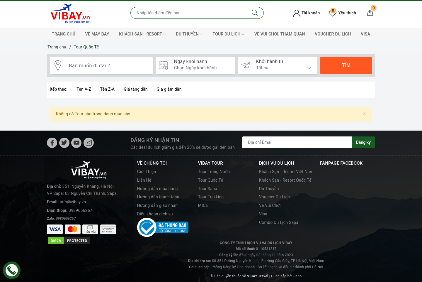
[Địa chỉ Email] (297, 142)
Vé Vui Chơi (270, 205)
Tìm (346, 65)
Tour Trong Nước (214, 171)
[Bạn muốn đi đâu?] (108, 65)
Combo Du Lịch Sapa (278, 222)
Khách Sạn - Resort (142, 34)
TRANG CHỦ (63, 34)
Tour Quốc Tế (210, 180)
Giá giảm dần (166, 89)
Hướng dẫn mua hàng (157, 188)
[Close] (364, 113)
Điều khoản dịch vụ (155, 214)
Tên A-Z (80, 89)
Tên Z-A (104, 89)
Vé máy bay (97, 34)
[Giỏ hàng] (370, 13)
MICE (203, 205)
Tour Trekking (211, 197)
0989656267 (80, 210)
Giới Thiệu (146, 171)
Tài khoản (306, 13)
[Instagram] (89, 143)
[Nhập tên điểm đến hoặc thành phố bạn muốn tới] (188, 13)
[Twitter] (64, 143)
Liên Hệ (144, 180)
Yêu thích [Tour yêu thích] (342, 13)
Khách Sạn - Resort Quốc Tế (285, 180)
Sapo (297, 276)
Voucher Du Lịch (333, 34)
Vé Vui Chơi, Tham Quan (279, 34)
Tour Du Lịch (228, 34)
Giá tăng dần (133, 89)
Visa (263, 214)
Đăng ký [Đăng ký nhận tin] (363, 142)
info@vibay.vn (73, 202)
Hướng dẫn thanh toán (158, 197)
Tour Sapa (207, 188)
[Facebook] (52, 143)
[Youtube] (76, 143)
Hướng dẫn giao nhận (157, 205)
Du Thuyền (189, 34)
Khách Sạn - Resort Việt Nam (286, 171)
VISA (365, 34)
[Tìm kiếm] (255, 13)
